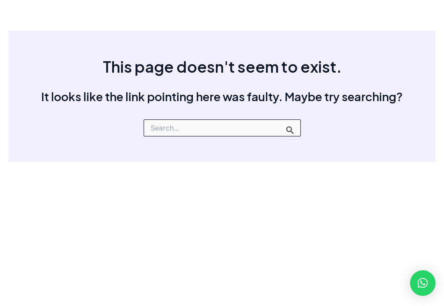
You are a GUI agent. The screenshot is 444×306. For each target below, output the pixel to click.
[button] (423, 283)
